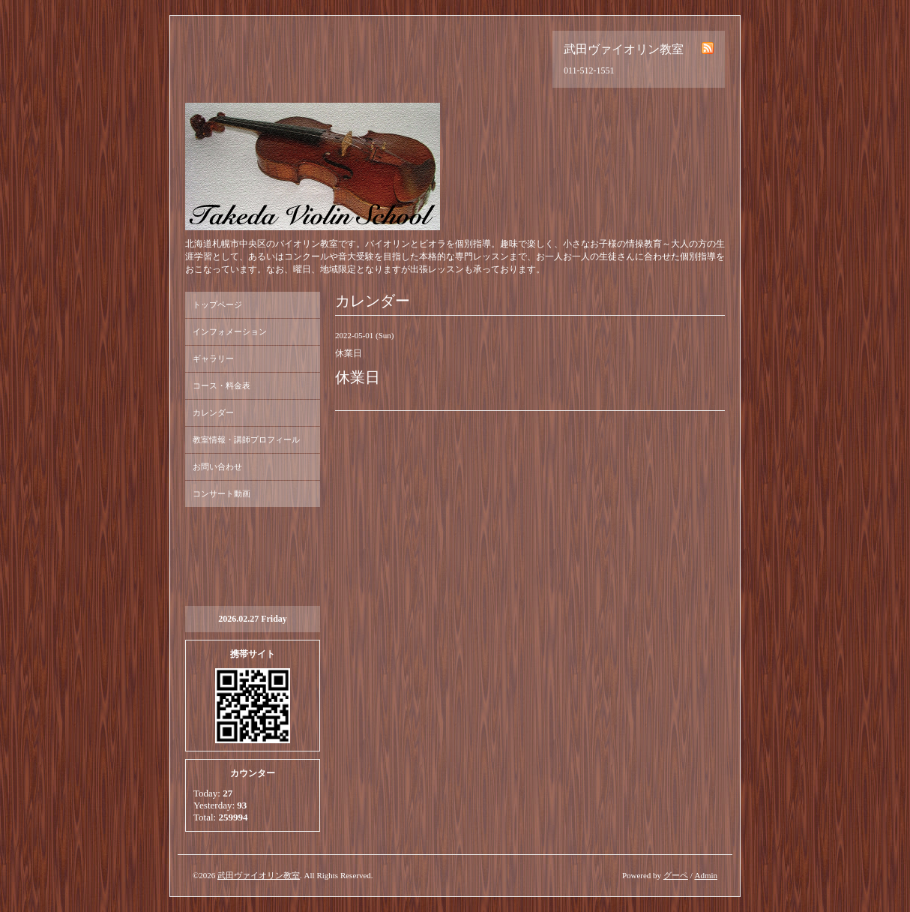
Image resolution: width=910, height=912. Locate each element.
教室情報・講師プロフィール (246, 439)
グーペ (675, 875)
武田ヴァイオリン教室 (258, 875)
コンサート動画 (221, 493)
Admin (705, 875)
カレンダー (213, 412)
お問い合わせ (217, 466)
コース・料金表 (221, 385)
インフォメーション (230, 331)
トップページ (217, 304)
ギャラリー (213, 358)
